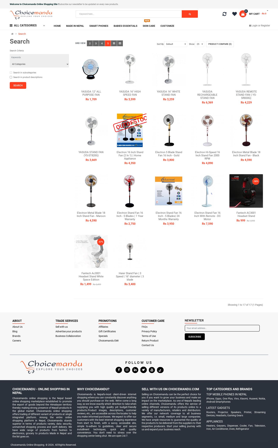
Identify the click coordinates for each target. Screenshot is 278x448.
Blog (14, 331)
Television (259, 425)
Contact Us (148, 345)
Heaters (210, 425)
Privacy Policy (149, 331)
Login (254, 25)
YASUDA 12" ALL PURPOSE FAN (91, 93)
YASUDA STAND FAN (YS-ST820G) (91, 154)
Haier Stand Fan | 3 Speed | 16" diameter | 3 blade (130, 276)
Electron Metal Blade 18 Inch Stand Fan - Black (246, 154)
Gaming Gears (235, 415)
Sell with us (61, 326)
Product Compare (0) (220, 44)
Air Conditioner (220, 428)
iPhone (210, 398)
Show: (192, 44)
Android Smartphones (218, 401)
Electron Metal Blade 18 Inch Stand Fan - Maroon (91, 214)
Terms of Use (149, 336)
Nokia (262, 398)
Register (265, 25)
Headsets (221, 415)
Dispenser (232, 425)
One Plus (228, 398)
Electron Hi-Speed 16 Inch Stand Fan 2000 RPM (207, 155)
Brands (16, 336)
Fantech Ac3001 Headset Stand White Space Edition (91, 276)
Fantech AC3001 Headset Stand (246, 214)
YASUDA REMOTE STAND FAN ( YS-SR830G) (246, 95)
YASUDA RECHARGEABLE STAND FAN (207, 95)
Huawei (253, 398)
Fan (250, 425)
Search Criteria (17, 50)
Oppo (218, 398)
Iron (208, 428)
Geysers (221, 425)
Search (22, 34)
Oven (232, 428)
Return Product (150, 340)
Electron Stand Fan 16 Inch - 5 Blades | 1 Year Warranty (129, 216)
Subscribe (194, 336)
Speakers (236, 412)
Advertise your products (68, 331)
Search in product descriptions (26, 77)
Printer (247, 412)
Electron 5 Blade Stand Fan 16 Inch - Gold (168, 154)
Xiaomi (244, 398)
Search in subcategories (23, 72)
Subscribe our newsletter (71, 4)
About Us (17, 326)
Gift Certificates (107, 331)
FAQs (145, 326)
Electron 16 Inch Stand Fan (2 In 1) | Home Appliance (130, 155)
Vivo (236, 398)
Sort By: (160, 44)
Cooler (243, 425)
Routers (210, 412)
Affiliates (103, 326)
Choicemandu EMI (109, 340)
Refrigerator (242, 428)
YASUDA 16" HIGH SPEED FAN (130, 93)
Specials (103, 336)
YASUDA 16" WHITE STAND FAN (168, 93)
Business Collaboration (68, 336)
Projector (223, 412)
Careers (16, 340)
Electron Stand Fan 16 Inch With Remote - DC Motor (207, 216)
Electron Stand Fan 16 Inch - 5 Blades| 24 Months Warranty (169, 216)
